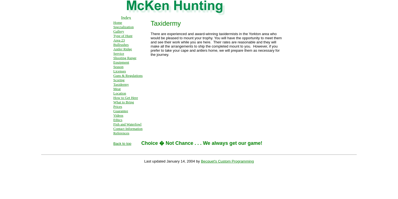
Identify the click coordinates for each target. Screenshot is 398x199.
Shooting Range (124, 58)
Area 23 (119, 40)
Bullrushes (121, 45)
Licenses (119, 71)
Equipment (121, 62)
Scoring (118, 80)
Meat (117, 89)
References (121, 133)
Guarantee (120, 111)
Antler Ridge (122, 49)
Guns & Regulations (128, 76)
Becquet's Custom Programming (227, 161)
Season (118, 67)
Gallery (118, 31)
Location (119, 93)
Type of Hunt (122, 36)
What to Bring (123, 102)
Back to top (122, 144)
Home (117, 22)
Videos (118, 115)
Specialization (123, 27)
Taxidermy (121, 84)
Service (118, 53)
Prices (117, 106)
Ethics (117, 120)
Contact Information (128, 129)
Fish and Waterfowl (127, 124)
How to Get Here (125, 98)
